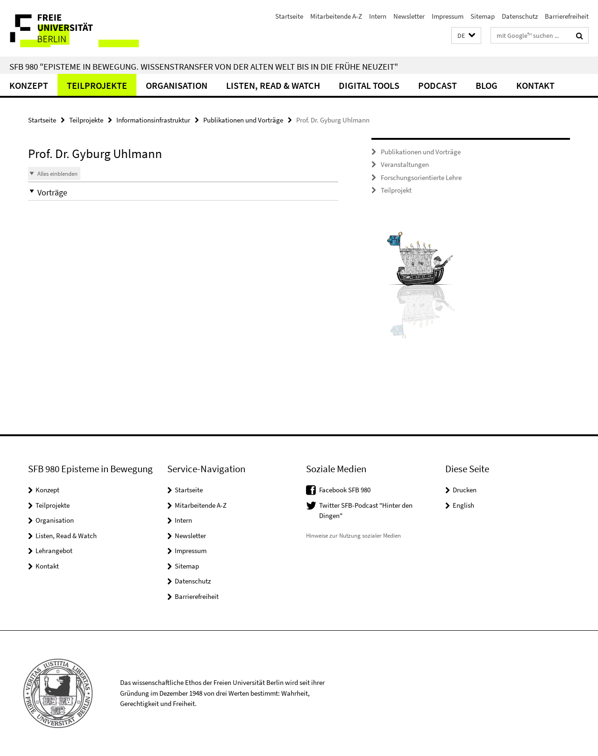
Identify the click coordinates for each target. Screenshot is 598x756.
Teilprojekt (396, 190)
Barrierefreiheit (567, 16)
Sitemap (482, 16)
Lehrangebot (54, 550)
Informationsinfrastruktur (153, 119)
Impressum (447, 16)
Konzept (28, 85)
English (463, 505)
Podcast (437, 85)
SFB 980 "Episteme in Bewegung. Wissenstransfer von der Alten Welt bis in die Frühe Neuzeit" (203, 66)
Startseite (289, 16)
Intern (377, 16)
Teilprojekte (97, 85)
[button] (466, 35)
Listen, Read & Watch (273, 85)
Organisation (176, 85)
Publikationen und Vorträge (243, 119)
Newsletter (409, 16)
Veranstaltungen (405, 164)
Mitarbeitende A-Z (336, 16)
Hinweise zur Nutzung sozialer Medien (353, 536)
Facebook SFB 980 (344, 489)
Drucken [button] (465, 489)
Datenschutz (520, 16)
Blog (487, 85)
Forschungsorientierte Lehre (421, 177)
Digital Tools (369, 85)
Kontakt (535, 85)
